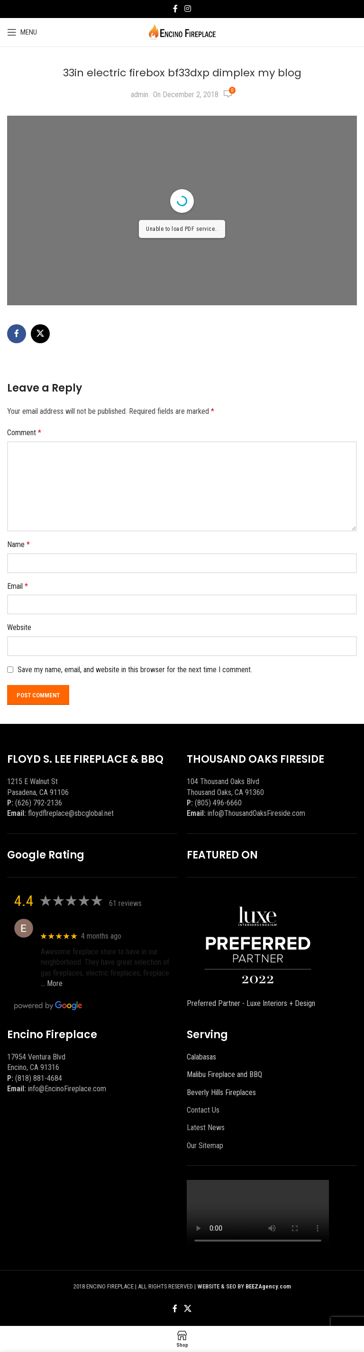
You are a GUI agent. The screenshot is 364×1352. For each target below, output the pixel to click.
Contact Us (203, 1109)
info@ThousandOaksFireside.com (256, 813)
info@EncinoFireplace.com (67, 1088)
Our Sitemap (205, 1145)
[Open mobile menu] (22, 32)
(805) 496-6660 (218, 802)
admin (139, 94)
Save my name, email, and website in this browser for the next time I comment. (135, 669)
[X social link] (40, 333)
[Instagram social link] (187, 8)
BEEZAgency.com (268, 1286)
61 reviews (125, 903)
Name (18, 544)
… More (52, 983)
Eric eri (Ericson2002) (75, 923)
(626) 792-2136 (38, 802)
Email (17, 586)
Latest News (206, 1127)
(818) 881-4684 (38, 1078)
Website (19, 627)
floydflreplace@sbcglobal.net (71, 813)
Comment (24, 432)
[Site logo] (182, 31)
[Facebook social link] (175, 8)
